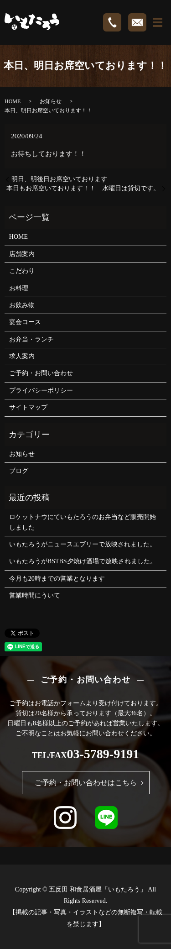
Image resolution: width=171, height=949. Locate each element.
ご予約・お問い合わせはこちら (86, 782)
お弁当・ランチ (31, 339)
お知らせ (51, 101)
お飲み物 (22, 305)
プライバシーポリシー (41, 390)
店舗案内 (22, 254)
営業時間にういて (34, 595)
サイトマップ (28, 407)
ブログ (18, 470)
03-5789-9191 (103, 754)
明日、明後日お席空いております (59, 179)
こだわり (22, 270)
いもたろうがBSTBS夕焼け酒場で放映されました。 (82, 561)
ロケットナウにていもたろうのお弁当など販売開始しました (82, 522)
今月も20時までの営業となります (57, 578)
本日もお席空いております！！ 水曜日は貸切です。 (83, 188)
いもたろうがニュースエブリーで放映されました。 (82, 544)
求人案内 (22, 356)
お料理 (18, 288)
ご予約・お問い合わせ (41, 373)
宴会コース (25, 322)
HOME (13, 101)
